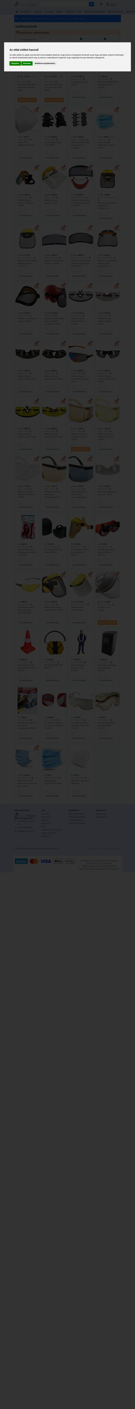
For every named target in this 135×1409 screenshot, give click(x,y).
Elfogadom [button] (15, 63)
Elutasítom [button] (27, 63)
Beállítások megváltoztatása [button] (45, 63)
